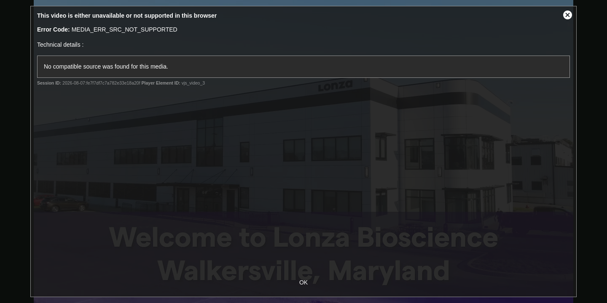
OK (303, 282)
